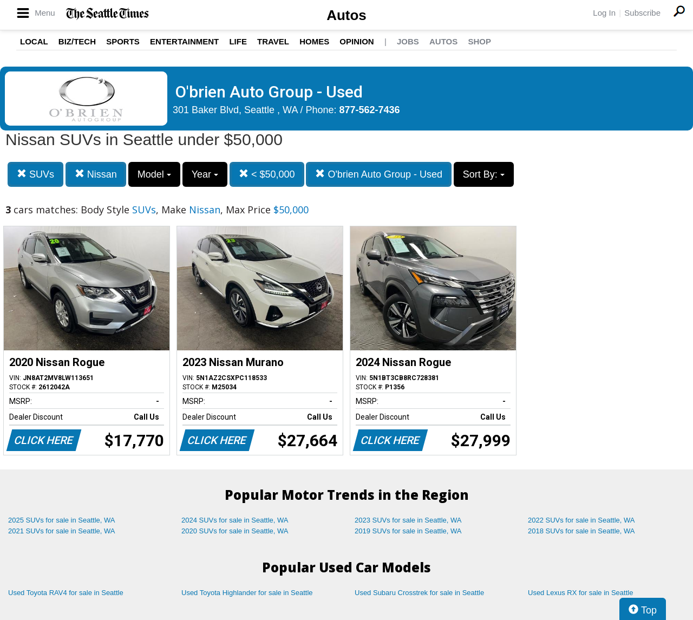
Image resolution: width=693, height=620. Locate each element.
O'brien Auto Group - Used (378, 174)
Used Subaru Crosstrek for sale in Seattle (419, 593)
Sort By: (484, 174)
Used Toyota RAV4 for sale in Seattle (65, 593)
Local (34, 41)
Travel (273, 41)
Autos (346, 15)
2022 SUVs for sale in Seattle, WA (581, 520)
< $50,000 (267, 174)
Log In (604, 12)
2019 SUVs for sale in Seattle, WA (408, 531)
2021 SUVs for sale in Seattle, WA (61, 531)
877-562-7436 (369, 110)
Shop (479, 41)
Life (238, 41)
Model (154, 174)
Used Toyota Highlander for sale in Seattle (247, 593)
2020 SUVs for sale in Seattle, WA (235, 531)
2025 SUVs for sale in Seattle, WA (61, 520)
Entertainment (184, 41)
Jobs (408, 41)
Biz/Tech (77, 41)
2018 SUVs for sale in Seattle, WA (581, 531)
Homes (314, 41)
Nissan (96, 174)
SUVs (35, 174)
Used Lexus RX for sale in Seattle (580, 593)
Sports (123, 41)
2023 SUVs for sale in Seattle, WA (408, 520)
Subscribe (642, 12)
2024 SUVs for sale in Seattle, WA (235, 520)
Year (205, 174)
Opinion (356, 41)
